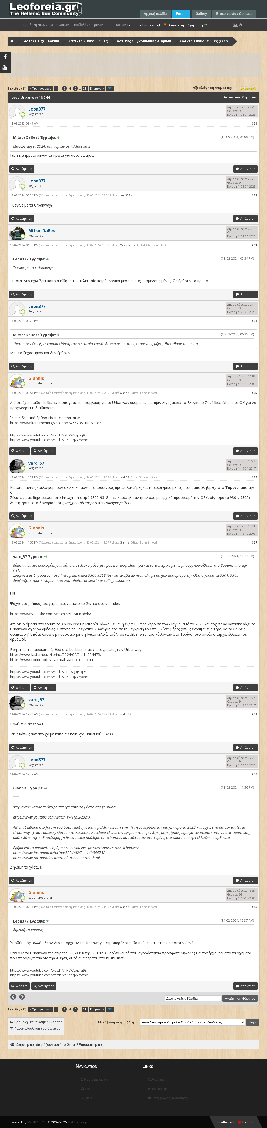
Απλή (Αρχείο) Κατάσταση (168, 1098)
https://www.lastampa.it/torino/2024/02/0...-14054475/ (55, 654)
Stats (86, 1098)
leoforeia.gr (157, 1089)
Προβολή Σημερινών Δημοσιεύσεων (99, 25)
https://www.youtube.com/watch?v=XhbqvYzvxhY (49, 439)
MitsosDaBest (128, 245)
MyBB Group (77, 1122)
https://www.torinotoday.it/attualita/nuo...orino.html (53, 659)
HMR (250, 1122)
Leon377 (125, 195)
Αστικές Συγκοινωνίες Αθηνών (144, 41)
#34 (254, 321)
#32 (254, 195)
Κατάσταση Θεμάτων (239, 97)
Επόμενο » (97, 88)
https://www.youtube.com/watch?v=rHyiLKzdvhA (50, 613)
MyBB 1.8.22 (36, 1122)
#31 (254, 123)
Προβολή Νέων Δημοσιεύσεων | (47, 25)
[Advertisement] (134, 65)
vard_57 (124, 477)
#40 (254, 907)
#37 (254, 542)
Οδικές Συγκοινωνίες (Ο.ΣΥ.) (205, 41)
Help (86, 1089)
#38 (254, 714)
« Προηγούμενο (40, 88)
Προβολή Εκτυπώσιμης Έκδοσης (38, 1022)
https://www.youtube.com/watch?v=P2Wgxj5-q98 (48, 435)
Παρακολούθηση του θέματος (37, 1028)
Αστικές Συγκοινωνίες (88, 41)
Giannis (124, 393)
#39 (254, 774)
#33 (254, 245)
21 (84, 88)
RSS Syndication (94, 1079)
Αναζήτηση (157, 1079)
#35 (254, 393)
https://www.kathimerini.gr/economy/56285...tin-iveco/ (55, 422)
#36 (254, 477)
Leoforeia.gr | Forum (40, 41)
